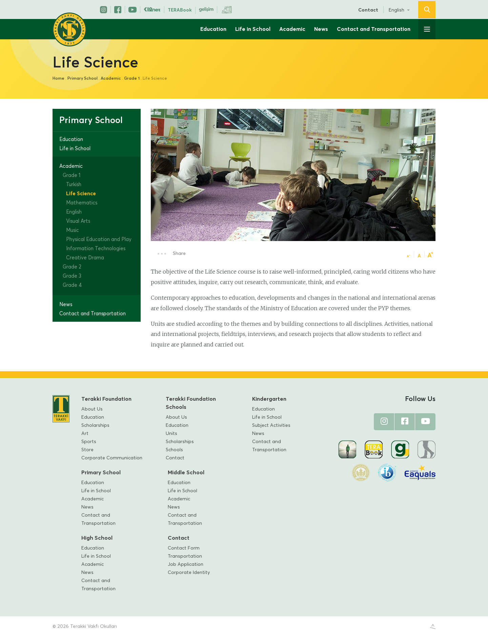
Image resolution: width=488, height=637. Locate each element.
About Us (92, 409)
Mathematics (81, 202)
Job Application (185, 564)
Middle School (186, 472)
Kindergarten (269, 399)
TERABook (180, 10)
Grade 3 (72, 276)
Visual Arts (78, 221)
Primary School (82, 79)
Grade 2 (72, 267)
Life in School (252, 29)
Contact (368, 10)
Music (72, 230)
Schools (174, 449)
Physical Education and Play (98, 239)
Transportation (185, 556)
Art (84, 433)
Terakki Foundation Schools (191, 403)
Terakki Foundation (106, 399)
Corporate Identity (189, 572)
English (74, 212)
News (321, 29)
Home (58, 79)
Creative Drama (85, 257)
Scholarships (95, 425)
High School (97, 538)
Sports (88, 441)
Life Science (81, 193)
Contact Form (184, 548)
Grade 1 (132, 79)
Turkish (73, 184)
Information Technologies (95, 248)
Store (87, 449)
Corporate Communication (111, 458)
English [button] (397, 10)
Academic (292, 29)
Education (213, 29)
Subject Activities (271, 425)
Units (171, 433)
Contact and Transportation (373, 29)
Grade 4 (72, 285)
